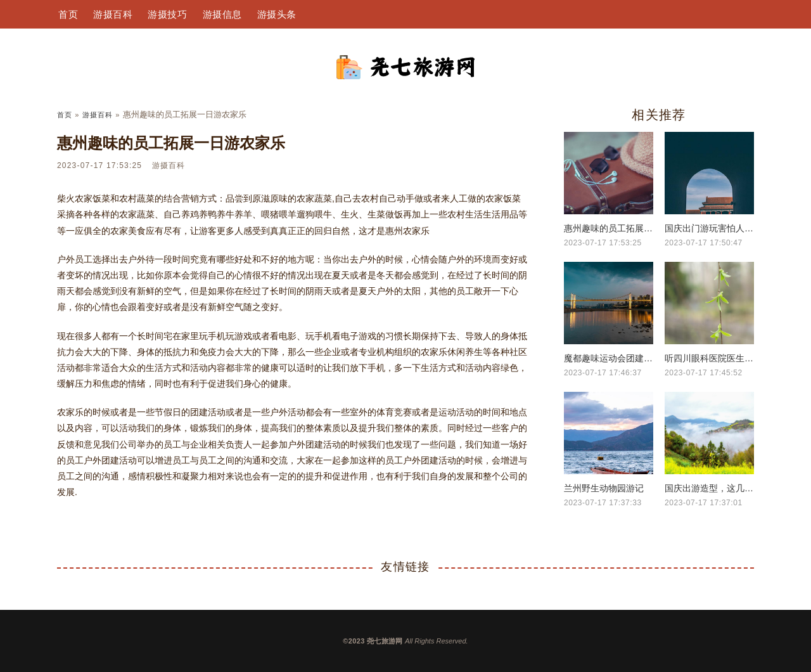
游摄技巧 (167, 14)
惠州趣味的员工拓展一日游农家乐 (608, 228)
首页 (68, 14)
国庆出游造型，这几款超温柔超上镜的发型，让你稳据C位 (709, 488)
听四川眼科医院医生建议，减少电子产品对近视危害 (709, 358)
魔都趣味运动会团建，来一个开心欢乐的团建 (608, 358)
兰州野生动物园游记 (604, 488)
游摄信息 (222, 14)
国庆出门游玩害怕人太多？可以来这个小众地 (709, 228)
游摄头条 (277, 14)
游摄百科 (112, 14)
